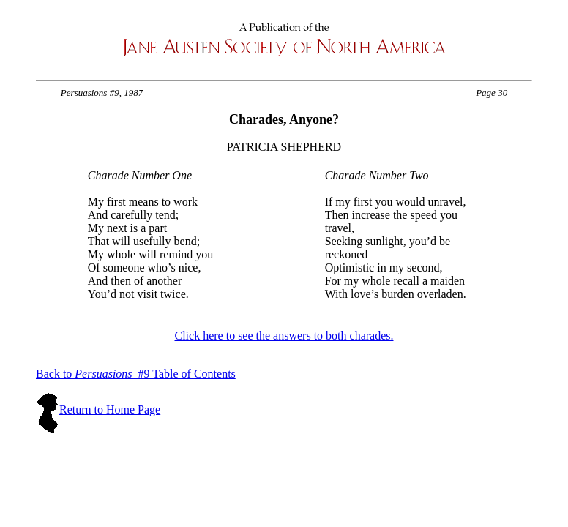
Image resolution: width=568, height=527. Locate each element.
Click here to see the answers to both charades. (283, 335)
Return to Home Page (109, 409)
